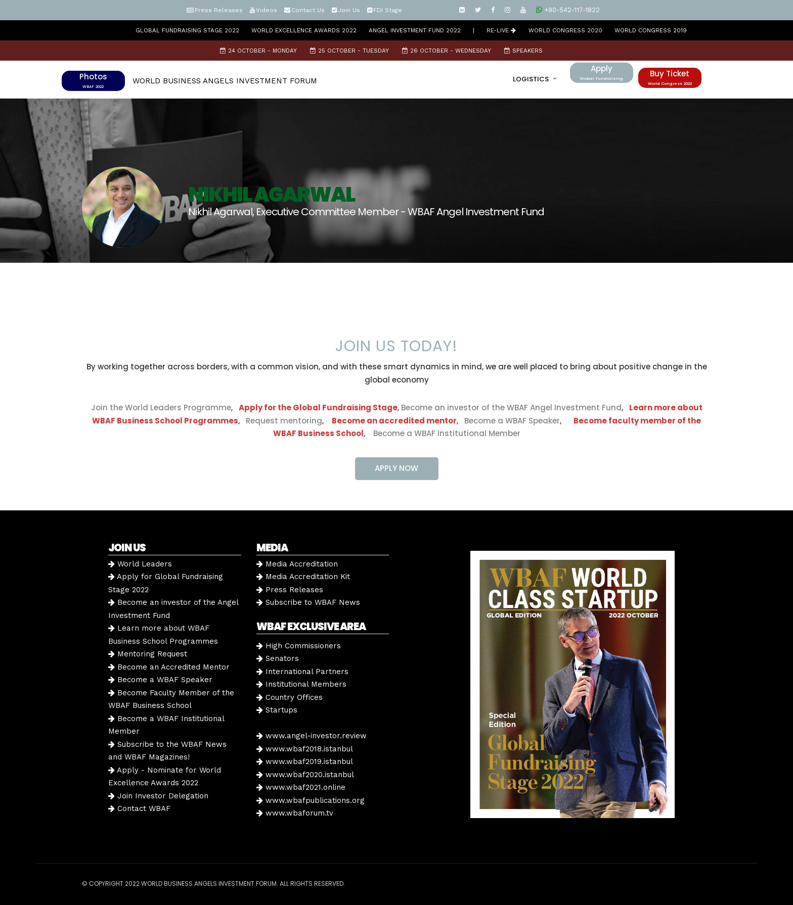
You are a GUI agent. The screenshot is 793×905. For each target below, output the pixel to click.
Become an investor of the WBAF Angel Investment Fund (511, 407)
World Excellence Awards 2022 (304, 30)
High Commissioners (298, 645)
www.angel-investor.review (311, 735)
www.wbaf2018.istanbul (304, 748)
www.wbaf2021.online (300, 787)
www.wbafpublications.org (310, 800)
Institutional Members (301, 684)
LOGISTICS (531, 79)
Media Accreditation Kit (303, 576)
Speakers (523, 50)
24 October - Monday (258, 50)
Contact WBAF (139, 808)
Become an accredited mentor (394, 420)
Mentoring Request (147, 653)
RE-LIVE (501, 30)
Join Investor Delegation (158, 795)
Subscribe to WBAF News (308, 602)
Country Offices (289, 697)
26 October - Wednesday (446, 50)
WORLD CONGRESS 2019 (650, 30)
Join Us (349, 10)
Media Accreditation (297, 563)
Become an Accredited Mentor (169, 667)
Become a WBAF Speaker (512, 420)
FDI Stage (387, 10)
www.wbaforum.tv (294, 813)
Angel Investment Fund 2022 (415, 30)
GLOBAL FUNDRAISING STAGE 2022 (187, 30)
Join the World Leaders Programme (161, 407)
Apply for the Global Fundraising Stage (318, 407)
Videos (266, 10)
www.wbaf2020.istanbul (305, 774)
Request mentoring (281, 420)
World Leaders (140, 563)
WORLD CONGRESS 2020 (565, 30)
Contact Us (308, 10)
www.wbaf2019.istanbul (304, 761)
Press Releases (219, 10)
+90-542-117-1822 (568, 10)
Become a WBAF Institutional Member (443, 433)
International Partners (302, 671)
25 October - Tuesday (349, 50)
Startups (276, 710)
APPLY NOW (396, 468)
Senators (277, 658)
